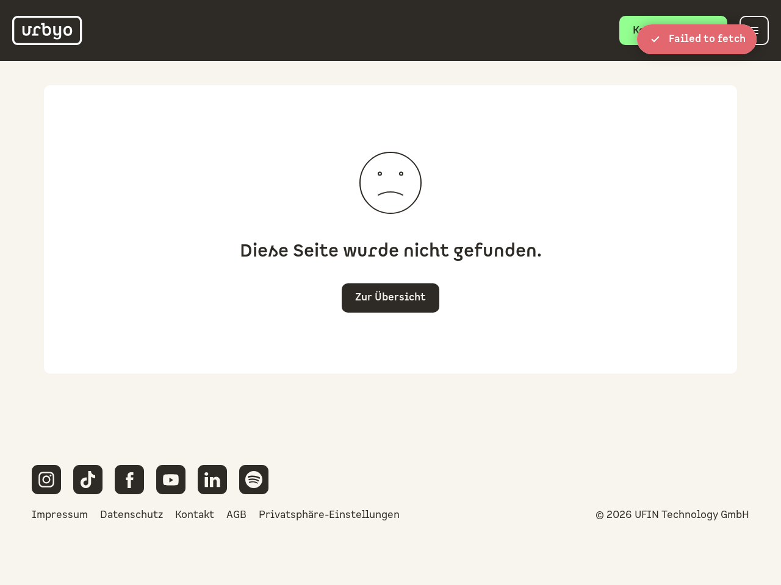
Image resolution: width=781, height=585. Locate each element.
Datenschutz (131, 515)
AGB (236, 515)
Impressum (60, 515)
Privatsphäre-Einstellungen (329, 515)
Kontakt (194, 515)
